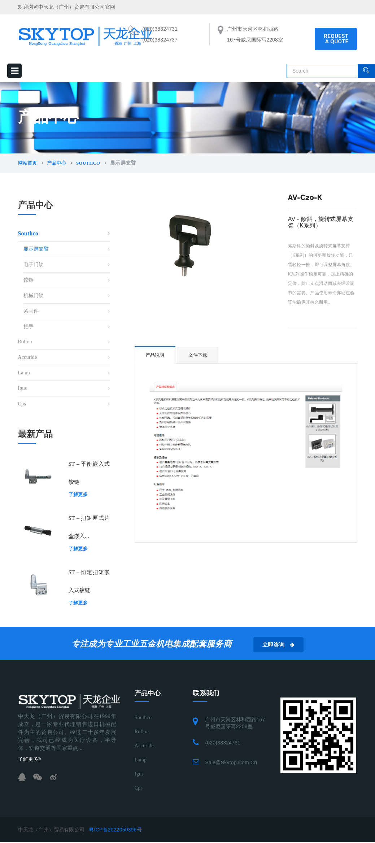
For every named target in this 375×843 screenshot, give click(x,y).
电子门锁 (33, 264)
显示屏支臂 (36, 249)
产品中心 (56, 163)
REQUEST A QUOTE (336, 39)
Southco (88, 163)
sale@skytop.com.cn (231, 762)
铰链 (28, 280)
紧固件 (31, 311)
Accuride (27, 357)
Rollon (25, 341)
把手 (28, 326)
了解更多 (78, 494)
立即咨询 (282, 645)
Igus (22, 388)
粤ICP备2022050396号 (115, 830)
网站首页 (27, 163)
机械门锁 (33, 295)
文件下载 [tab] (198, 355)
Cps (22, 404)
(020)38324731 (222, 743)
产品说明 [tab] (155, 355)
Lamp (24, 372)
